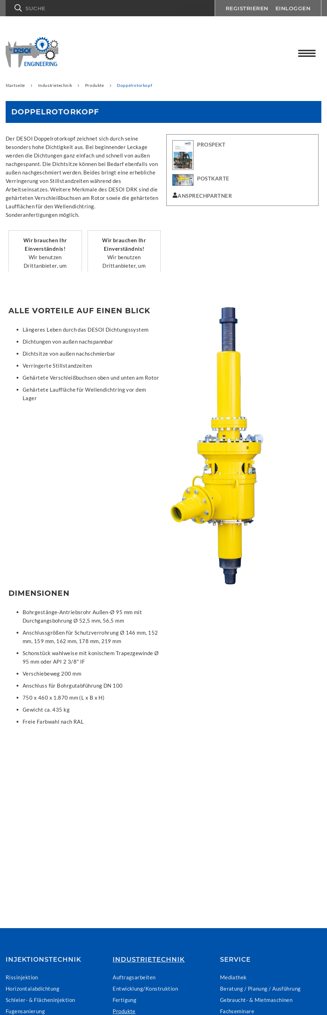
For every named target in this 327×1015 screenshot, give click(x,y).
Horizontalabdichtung (32, 988)
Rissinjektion (22, 977)
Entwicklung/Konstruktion (145, 988)
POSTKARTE (213, 178)
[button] (110, 8)
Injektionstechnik (43, 959)
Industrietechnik (149, 959)
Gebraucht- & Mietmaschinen (256, 1000)
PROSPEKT (211, 144)
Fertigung (124, 1000)
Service (235, 959)
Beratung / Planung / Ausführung (260, 988)
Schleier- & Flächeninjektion (40, 1000)
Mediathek (233, 977)
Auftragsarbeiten (134, 977)
